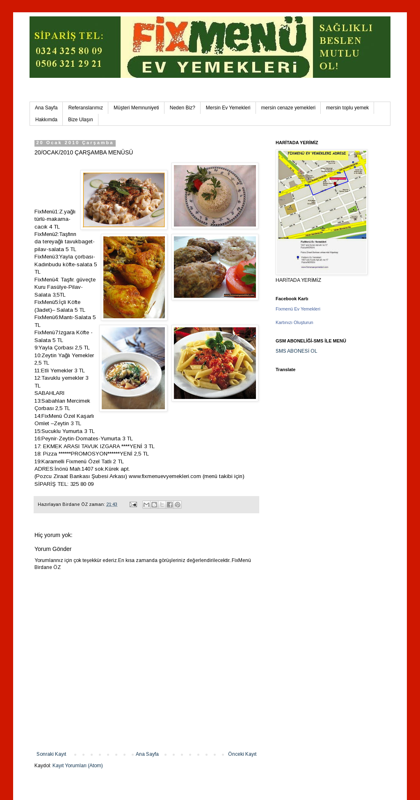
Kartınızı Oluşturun (294, 322)
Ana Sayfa (46, 108)
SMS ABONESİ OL (296, 351)
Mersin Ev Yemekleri (228, 108)
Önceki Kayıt (242, 754)
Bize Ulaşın (80, 119)
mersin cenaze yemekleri (288, 108)
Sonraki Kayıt (51, 754)
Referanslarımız (85, 108)
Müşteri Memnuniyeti (136, 108)
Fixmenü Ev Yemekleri (298, 308)
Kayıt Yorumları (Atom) (77, 765)
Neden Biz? (182, 108)
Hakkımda (46, 119)
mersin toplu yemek (347, 108)
